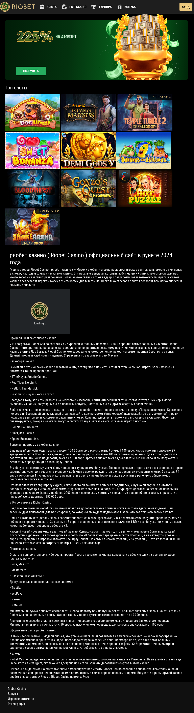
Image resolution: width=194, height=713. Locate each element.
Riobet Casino (17, 689)
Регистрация (16, 704)
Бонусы (13, 694)
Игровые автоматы (21, 699)
